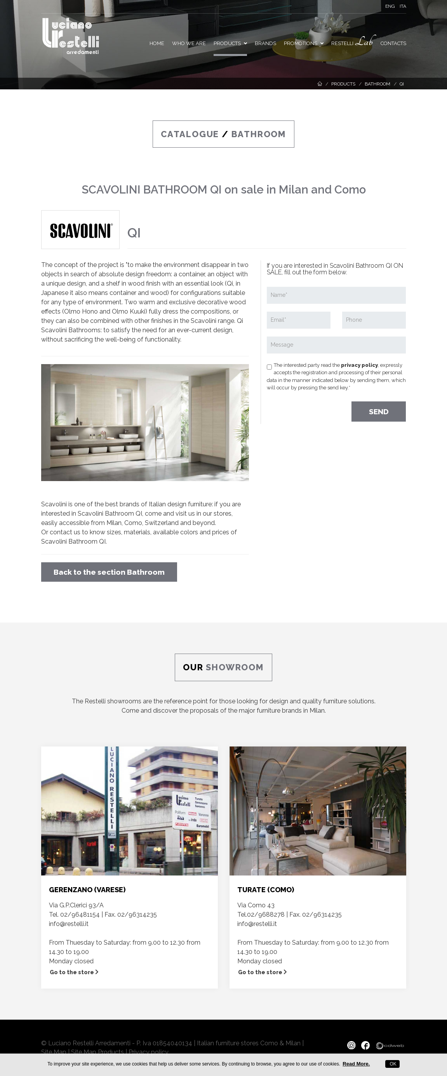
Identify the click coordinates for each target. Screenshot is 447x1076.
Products (230, 43)
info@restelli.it (69, 924)
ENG (390, 6)
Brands (265, 43)
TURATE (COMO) (265, 890)
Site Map (53, 1052)
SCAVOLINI (111, 189)
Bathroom (377, 84)
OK (392, 1064)
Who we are (189, 43)
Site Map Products (97, 1052)
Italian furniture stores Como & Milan (249, 1043)
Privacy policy (149, 1052)
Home (157, 43)
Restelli (351, 42)
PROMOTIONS (304, 43)
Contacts (393, 43)
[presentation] (326, 409)
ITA (403, 6)
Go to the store (74, 972)
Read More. (356, 1064)
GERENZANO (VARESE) (87, 890)
